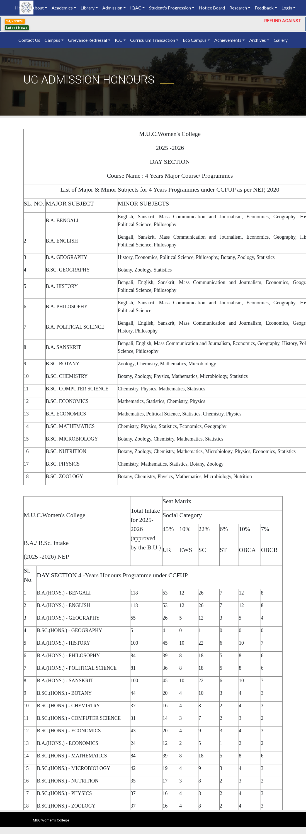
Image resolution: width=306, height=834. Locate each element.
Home (22, 7)
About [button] (37, 7)
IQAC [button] (135, 7)
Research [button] (238, 7)
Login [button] (286, 7)
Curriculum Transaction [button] (152, 40)
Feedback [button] (264, 7)
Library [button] (87, 7)
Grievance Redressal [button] (87, 40)
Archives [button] (257, 40)
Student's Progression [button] (170, 7)
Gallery (281, 40)
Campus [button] (52, 40)
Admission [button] (112, 7)
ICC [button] (118, 40)
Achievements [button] (227, 40)
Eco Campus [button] (195, 40)
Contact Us (29, 40)
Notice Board (212, 7)
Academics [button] (62, 7)
